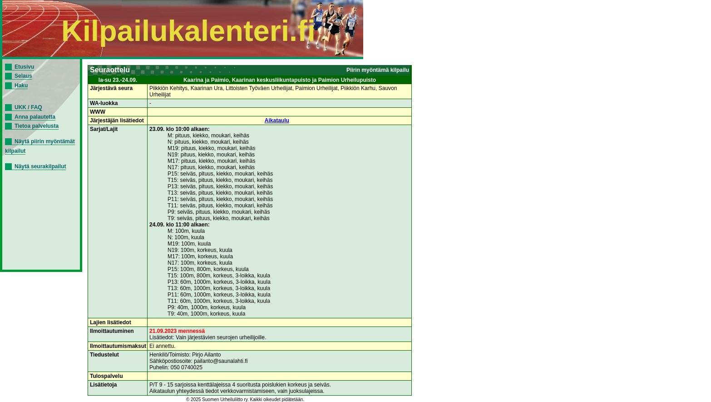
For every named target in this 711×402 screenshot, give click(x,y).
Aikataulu (277, 120)
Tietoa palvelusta (37, 126)
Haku (21, 85)
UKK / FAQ (28, 107)
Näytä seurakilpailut (40, 166)
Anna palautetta (35, 117)
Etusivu (24, 67)
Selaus (23, 76)
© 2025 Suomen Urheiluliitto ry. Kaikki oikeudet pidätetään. (245, 399)
